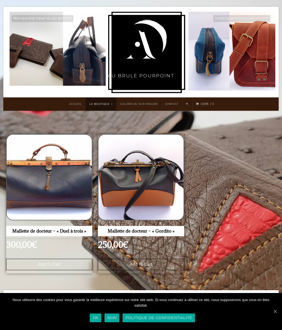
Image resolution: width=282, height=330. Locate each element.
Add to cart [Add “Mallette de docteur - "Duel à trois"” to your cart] (49, 264)
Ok (95, 318)
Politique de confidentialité (158, 318)
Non (112, 318)
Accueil (75, 103)
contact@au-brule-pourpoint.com (242, 18)
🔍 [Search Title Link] (187, 103)
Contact (172, 103)
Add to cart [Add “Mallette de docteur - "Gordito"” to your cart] (141, 264)
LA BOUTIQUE (99, 103)
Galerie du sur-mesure (139, 103)
